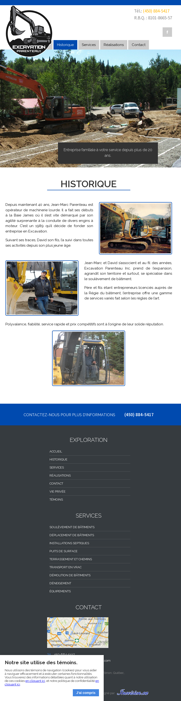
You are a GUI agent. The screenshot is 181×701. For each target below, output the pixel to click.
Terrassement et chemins (70, 559)
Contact (138, 45)
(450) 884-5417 (156, 11)
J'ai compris (85, 693)
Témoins (56, 499)
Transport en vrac (65, 567)
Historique (65, 45)
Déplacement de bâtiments (71, 535)
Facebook (167, 32)
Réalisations (114, 45)
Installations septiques (69, 543)
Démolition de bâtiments (69, 575)
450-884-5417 (64, 654)
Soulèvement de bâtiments (72, 527)
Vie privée (57, 491)
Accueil (55, 451)
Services (89, 45)
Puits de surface (63, 551)
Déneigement (60, 583)
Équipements (60, 591)
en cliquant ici (35, 681)
